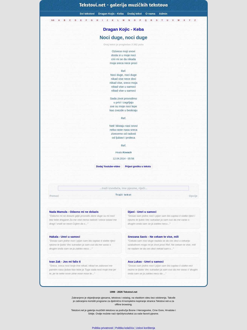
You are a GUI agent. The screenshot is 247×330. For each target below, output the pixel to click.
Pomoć (54, 195)
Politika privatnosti (102, 327)
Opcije (193, 195)
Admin (163, 13)
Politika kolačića (124, 327)
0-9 (52, 20)
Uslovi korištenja (145, 327)
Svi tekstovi (87, 13)
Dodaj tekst (134, 13)
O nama (150, 13)
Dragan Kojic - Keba (111, 13)
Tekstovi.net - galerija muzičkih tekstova (123, 5)
